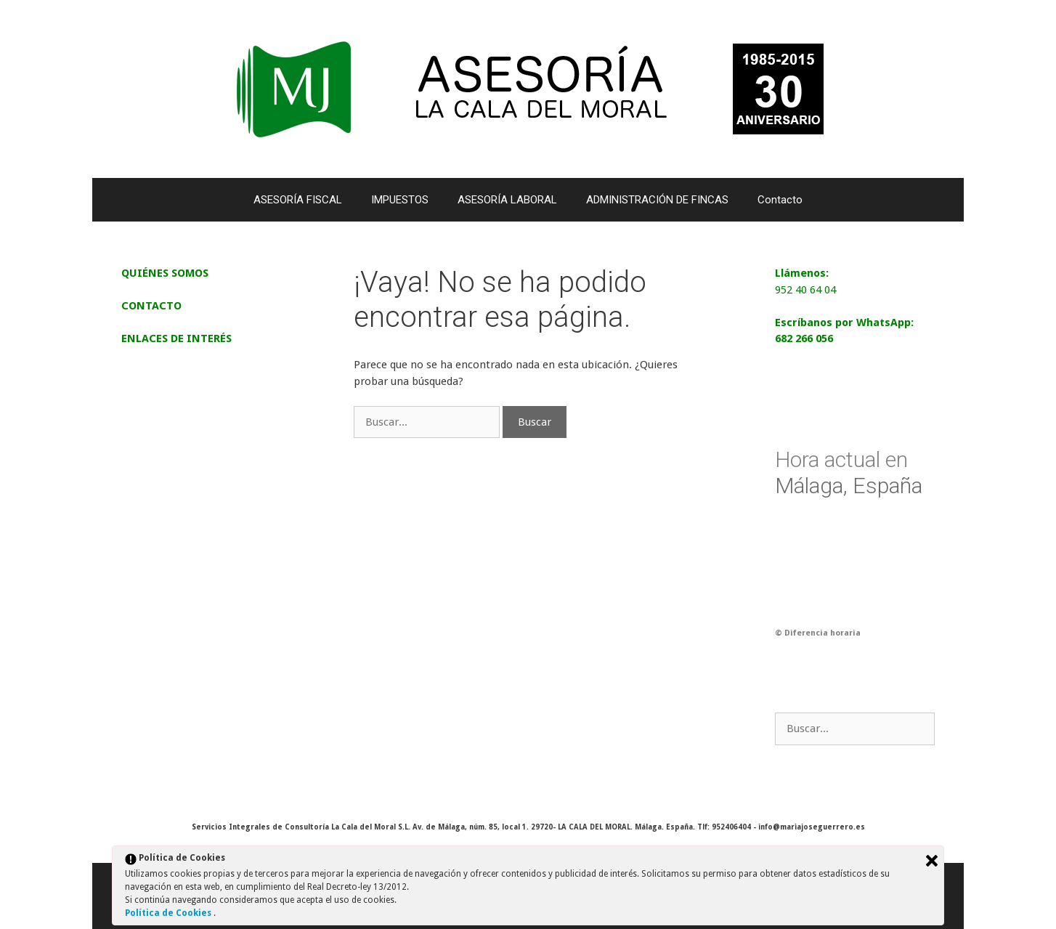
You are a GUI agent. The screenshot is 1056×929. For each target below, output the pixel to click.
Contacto (780, 199)
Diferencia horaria (822, 633)
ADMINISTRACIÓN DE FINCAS (657, 199)
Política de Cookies (169, 913)
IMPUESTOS (400, 199)
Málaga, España (848, 472)
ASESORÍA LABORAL (507, 199)
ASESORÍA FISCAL (297, 199)
